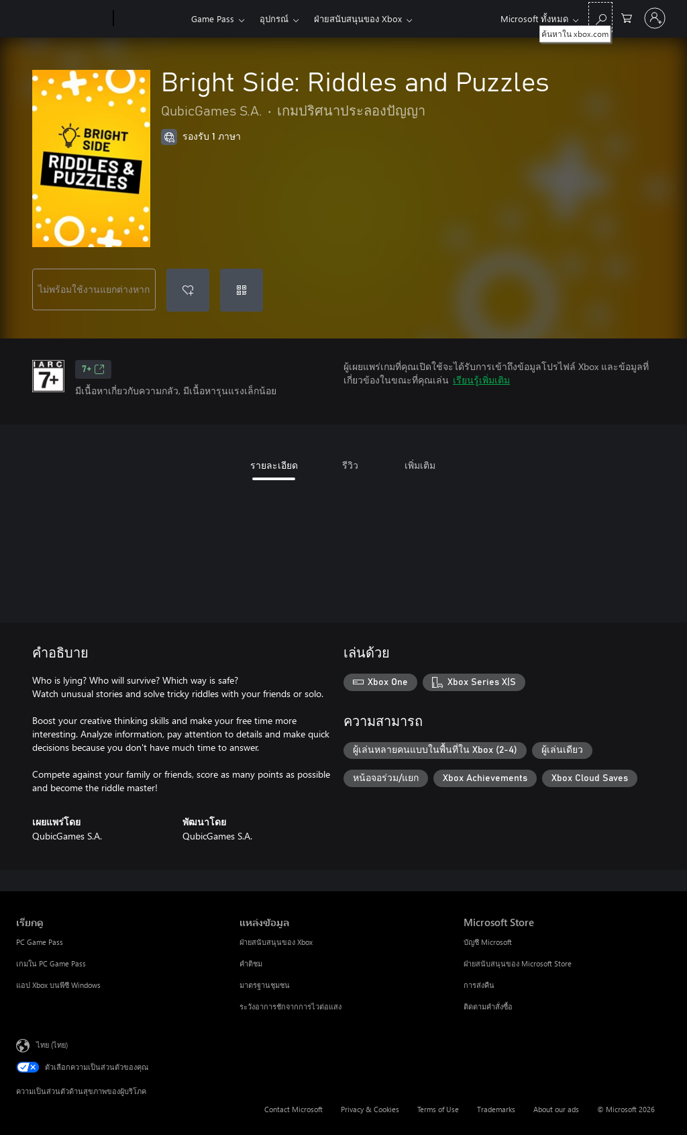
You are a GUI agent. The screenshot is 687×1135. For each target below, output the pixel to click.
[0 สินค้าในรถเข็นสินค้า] (626, 17)
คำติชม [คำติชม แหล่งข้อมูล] (251, 963)
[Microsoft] (62, 19)
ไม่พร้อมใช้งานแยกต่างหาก (94, 289)
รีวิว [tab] (350, 465)
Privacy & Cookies (370, 1109)
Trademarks (496, 1109)
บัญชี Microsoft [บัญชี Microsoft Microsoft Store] (488, 942)
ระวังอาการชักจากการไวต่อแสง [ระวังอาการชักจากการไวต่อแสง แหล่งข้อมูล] (290, 1006)
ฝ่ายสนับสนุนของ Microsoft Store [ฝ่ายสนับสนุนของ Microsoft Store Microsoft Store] (518, 963)
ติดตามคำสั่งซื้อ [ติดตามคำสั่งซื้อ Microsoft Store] (488, 1006)
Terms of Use (438, 1109)
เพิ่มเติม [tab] (420, 465)
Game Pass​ (212, 18)
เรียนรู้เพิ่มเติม (481, 379)
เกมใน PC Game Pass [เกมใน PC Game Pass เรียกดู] (51, 963)
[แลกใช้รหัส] (241, 290)
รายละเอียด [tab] (274, 465)
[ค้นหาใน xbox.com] (600, 17)
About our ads (556, 1109)
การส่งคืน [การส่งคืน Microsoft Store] (479, 985)
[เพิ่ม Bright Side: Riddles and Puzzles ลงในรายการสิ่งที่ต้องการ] (187, 290)
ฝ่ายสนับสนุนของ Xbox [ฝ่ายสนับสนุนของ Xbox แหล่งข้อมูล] (276, 942)
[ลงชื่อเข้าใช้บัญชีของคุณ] (655, 18)
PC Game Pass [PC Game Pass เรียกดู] (39, 942)
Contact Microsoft (293, 1109)
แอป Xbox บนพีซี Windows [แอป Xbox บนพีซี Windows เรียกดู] (58, 985)
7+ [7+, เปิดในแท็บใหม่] (93, 369)
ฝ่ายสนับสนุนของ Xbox (358, 18)
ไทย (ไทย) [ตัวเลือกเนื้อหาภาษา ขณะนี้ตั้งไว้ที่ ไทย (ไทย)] (52, 1044)
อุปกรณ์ (274, 18)
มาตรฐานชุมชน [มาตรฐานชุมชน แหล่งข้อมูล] (265, 985)
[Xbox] (150, 19)
